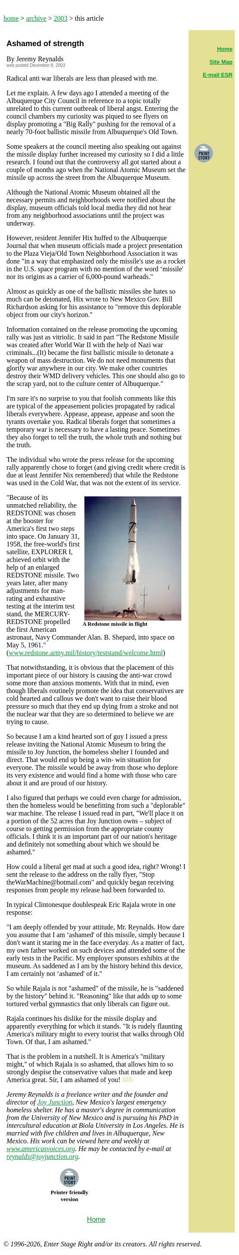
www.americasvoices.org (40, 1148)
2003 (61, 18)
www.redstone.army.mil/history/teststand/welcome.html (86, 652)
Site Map (221, 62)
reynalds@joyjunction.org (42, 1156)
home (11, 18)
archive (36, 18)
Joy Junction (54, 1102)
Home (225, 49)
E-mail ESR (218, 75)
